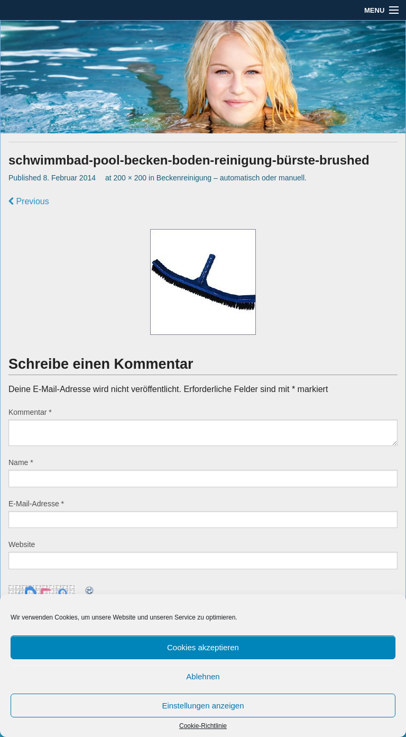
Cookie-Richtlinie (203, 726)
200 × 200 (129, 178)
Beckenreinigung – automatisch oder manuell (230, 178)
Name (20, 462)
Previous (28, 201)
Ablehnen (202, 676)
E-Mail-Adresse (36, 503)
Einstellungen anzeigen (203, 705)
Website (21, 544)
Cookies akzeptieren (203, 647)
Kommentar (30, 412)
